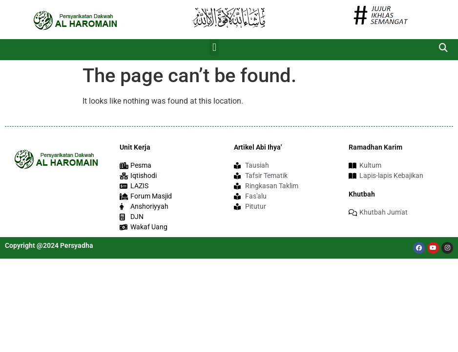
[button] (214, 47)
